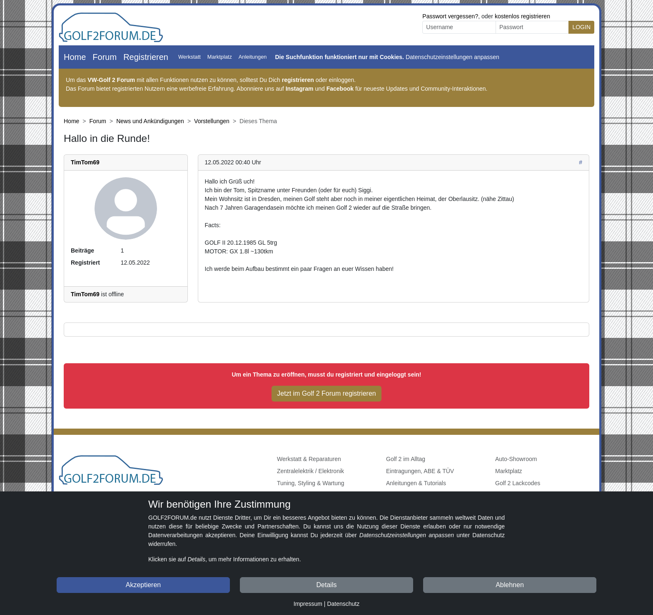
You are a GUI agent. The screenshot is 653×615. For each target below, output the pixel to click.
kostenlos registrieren (522, 16)
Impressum (308, 603)
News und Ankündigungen (150, 121)
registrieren (298, 80)
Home (75, 57)
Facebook (340, 88)
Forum (104, 57)
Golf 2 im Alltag (405, 459)
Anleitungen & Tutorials (416, 483)
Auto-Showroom (516, 459)
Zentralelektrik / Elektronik (310, 471)
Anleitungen (253, 57)
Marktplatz (219, 57)
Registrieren (145, 57)
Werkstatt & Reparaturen (309, 459)
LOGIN (581, 27)
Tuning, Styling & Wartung (310, 483)
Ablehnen (510, 584)
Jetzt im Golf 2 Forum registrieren (326, 393)
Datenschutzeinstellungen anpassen (452, 57)
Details (327, 584)
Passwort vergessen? (450, 16)
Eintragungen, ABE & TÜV (420, 471)
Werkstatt (189, 57)
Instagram (300, 88)
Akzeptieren (143, 584)
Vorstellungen (211, 121)
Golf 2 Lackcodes (517, 483)
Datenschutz (343, 603)
